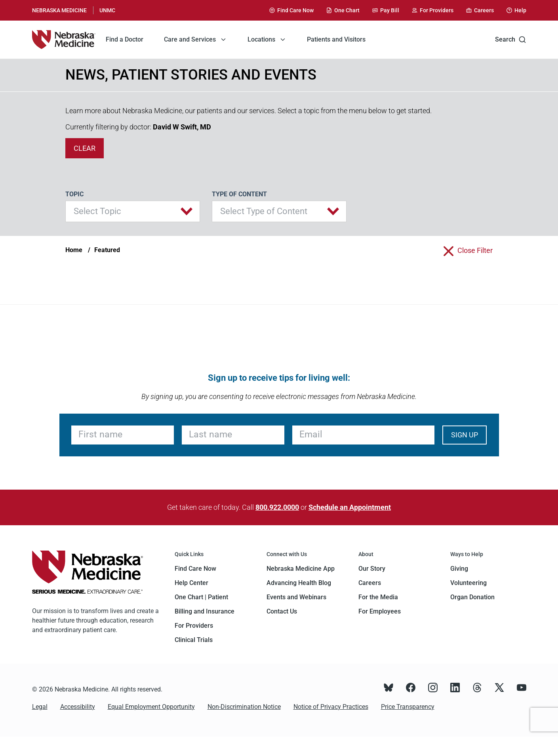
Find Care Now (195, 568)
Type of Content (239, 194)
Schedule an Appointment (350, 507)
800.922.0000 (277, 507)
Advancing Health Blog (299, 583)
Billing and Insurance (204, 611)
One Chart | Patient (201, 597)
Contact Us (282, 611)
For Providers (194, 625)
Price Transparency (407, 706)
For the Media (378, 597)
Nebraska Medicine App (301, 568)
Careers (369, 583)
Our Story (371, 568)
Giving (459, 568)
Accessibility (77, 706)
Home (73, 250)
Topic (74, 194)
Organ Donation (472, 597)
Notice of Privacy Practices (330, 706)
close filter (475, 250)
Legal (40, 706)
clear (84, 148)
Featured (107, 250)
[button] (132, 211)
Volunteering (468, 583)
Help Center (191, 583)
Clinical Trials (194, 640)
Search (510, 40)
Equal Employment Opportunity (151, 706)
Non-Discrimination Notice (244, 706)
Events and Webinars (296, 597)
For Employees (379, 611)
